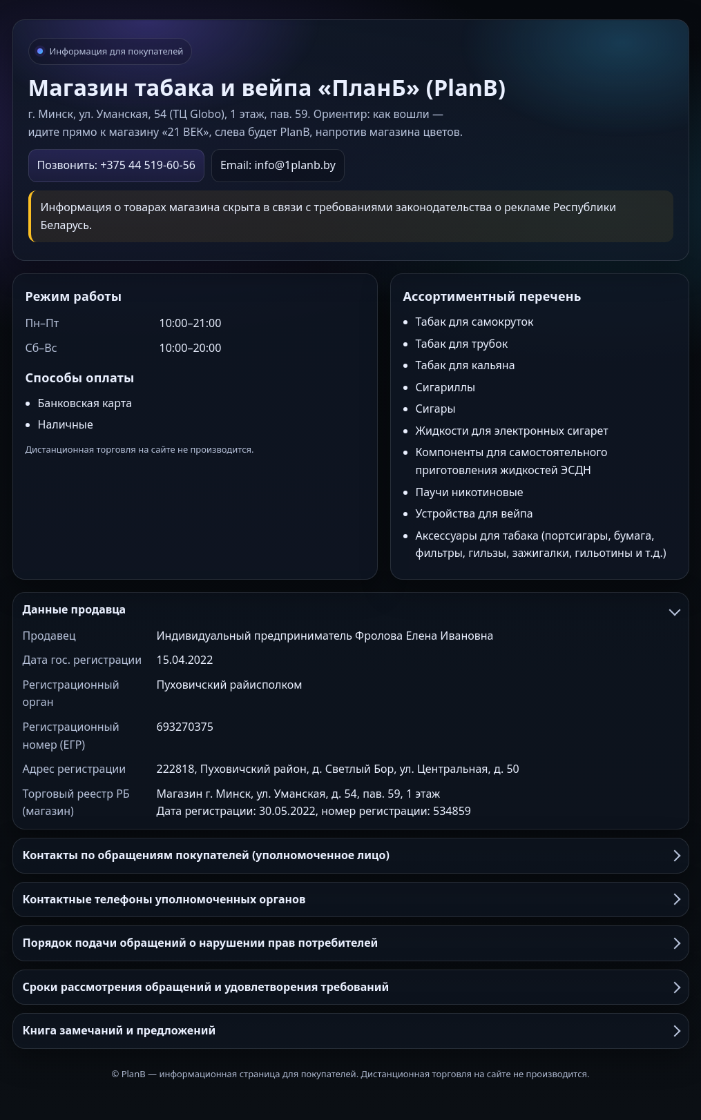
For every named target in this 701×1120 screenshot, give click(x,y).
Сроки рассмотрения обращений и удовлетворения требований (351, 986)
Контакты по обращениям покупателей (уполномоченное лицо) (351, 855)
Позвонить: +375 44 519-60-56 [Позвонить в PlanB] (116, 165)
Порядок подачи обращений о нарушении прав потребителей (351, 942)
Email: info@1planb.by (278, 165)
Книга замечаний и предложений (351, 1030)
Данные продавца (351, 609)
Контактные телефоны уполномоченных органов (351, 899)
